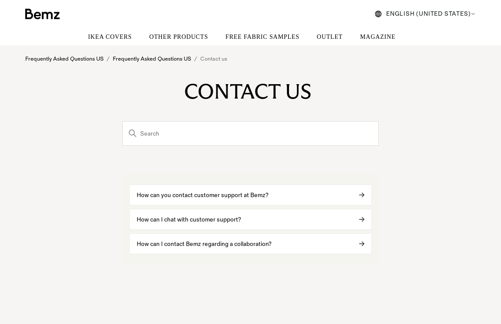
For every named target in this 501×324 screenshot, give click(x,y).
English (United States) (425, 13)
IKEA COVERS (110, 37)
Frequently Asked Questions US (64, 58)
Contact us (214, 58)
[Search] (250, 133)
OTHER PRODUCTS (178, 37)
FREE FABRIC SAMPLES (262, 37)
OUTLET (330, 37)
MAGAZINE (377, 37)
